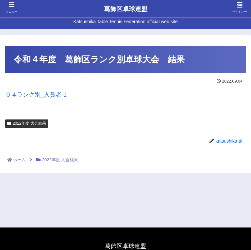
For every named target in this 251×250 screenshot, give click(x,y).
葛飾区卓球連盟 (125, 9)
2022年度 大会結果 (26, 123)
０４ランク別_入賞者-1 (36, 94)
